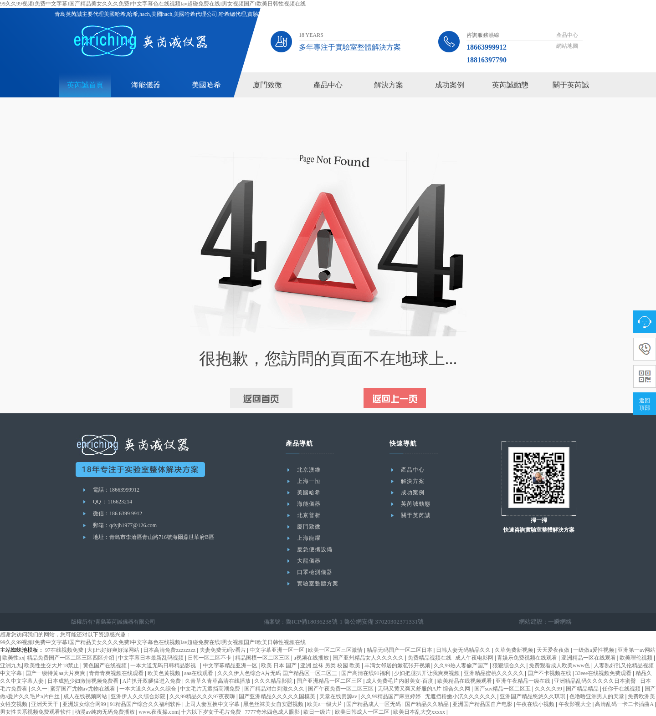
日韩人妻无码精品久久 (464, 650)
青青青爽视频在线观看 (117, 673)
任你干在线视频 (622, 689)
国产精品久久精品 (427, 704)
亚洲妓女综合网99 (85, 704)
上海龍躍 (309, 538)
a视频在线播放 (311, 658)
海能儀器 (145, 85)
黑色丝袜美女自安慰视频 (274, 704)
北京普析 (309, 515)
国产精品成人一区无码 (374, 704)
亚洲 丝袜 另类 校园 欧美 (331, 665)
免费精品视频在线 (430, 658)
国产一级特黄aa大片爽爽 (56, 673)
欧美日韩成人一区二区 (363, 712)
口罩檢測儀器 (315, 572)
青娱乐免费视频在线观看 (528, 658)
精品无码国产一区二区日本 (400, 650)
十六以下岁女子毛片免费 (211, 712)
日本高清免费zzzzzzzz (170, 650)
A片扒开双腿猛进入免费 (153, 681)
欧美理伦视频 (637, 658)
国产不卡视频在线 (550, 673)
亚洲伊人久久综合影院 (139, 696)
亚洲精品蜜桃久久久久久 (494, 673)
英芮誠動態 (510, 85)
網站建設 (533, 622)
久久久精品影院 (274, 681)
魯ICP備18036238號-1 (311, 622)
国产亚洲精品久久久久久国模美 (278, 696)
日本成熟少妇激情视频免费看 (83, 681)
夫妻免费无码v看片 (223, 650)
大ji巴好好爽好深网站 (114, 650)
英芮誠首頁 (85, 85)
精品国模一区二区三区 (263, 658)
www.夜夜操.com (158, 712)
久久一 (39, 689)
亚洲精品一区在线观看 (589, 658)
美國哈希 (206, 85)
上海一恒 (309, 481)
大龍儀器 (309, 561)
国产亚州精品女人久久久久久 (369, 658)
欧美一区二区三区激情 (336, 650)
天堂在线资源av (339, 696)
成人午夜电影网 (475, 658)
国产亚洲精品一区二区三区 (330, 681)
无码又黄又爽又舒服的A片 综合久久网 (425, 689)
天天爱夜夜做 (554, 650)
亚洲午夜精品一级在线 (524, 681)
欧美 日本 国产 (279, 665)
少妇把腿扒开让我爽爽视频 (427, 673)
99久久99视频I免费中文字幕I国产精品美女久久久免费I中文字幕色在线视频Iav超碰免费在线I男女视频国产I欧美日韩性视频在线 (153, 3)
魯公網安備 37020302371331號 (374, 622)
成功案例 (449, 85)
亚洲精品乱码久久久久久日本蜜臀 (595, 681)
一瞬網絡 (561, 622)
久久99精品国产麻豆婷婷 (391, 696)
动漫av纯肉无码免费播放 (105, 712)
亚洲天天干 (45, 704)
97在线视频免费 (65, 650)
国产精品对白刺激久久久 (275, 689)
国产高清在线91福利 (366, 673)
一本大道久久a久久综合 (148, 689)
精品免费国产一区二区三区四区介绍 (71, 658)
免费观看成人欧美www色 (560, 665)
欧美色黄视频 (165, 673)
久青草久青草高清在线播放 (218, 681)
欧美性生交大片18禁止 (52, 665)
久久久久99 (549, 689)
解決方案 (388, 85)
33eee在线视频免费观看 (604, 673)
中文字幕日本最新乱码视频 (151, 658)
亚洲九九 (11, 665)
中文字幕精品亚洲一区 (231, 665)
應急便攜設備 (315, 549)
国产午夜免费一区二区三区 (341, 689)
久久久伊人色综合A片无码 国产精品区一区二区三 (278, 673)
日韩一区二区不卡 (210, 658)
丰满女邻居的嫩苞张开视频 (397, 665)
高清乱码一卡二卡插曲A (625, 704)
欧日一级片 (317, 712)
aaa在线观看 (199, 673)
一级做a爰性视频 (594, 650)
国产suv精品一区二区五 (503, 689)
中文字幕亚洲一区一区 (278, 650)
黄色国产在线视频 (105, 665)
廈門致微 (267, 85)
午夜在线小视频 (536, 704)
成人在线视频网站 (85, 696)
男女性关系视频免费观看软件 (36, 712)
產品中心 (567, 35)
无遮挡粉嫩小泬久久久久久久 (461, 696)
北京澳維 (309, 470)
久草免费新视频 (514, 650)
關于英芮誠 (571, 85)
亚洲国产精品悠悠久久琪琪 (533, 696)
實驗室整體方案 (317, 583)
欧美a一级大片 (325, 704)
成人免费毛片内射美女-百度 (400, 681)
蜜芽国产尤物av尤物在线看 (83, 689)
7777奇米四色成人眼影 (273, 712)
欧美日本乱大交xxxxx (419, 712)
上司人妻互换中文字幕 (213, 704)
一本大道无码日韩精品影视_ (165, 665)
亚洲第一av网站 (637, 650)
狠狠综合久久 (509, 665)
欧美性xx (13, 658)
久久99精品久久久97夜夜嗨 (202, 696)
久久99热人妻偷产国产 (462, 665)
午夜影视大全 (576, 704)
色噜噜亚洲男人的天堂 (597, 696)
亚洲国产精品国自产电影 (483, 704)
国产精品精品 (583, 689)
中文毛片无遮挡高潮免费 (210, 689)
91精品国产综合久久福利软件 (146, 704)
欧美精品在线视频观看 (465, 681)
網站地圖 (567, 46)
